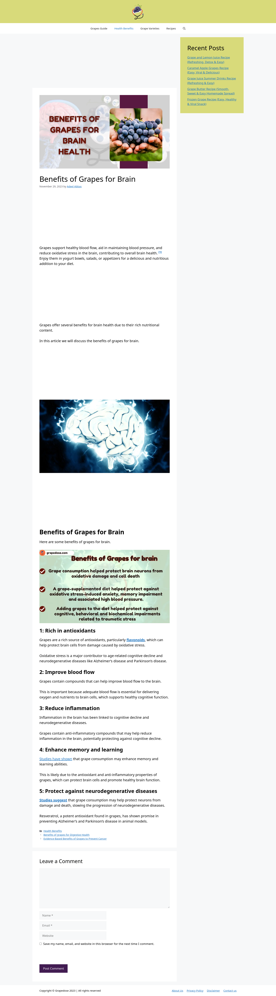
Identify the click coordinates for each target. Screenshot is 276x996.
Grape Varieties (149, 28)
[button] (184, 28)
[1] (160, 252)
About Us (177, 990)
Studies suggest (53, 800)
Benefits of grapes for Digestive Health (66, 834)
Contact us (230, 990)
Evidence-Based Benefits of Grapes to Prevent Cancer (75, 838)
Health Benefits (123, 28)
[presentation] (63, 957)
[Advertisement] (104, 62)
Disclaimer (213, 990)
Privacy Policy (195, 990)
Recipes (171, 28)
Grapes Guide (98, 28)
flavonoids (136, 639)
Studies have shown (55, 758)
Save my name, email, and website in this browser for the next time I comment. (98, 944)
